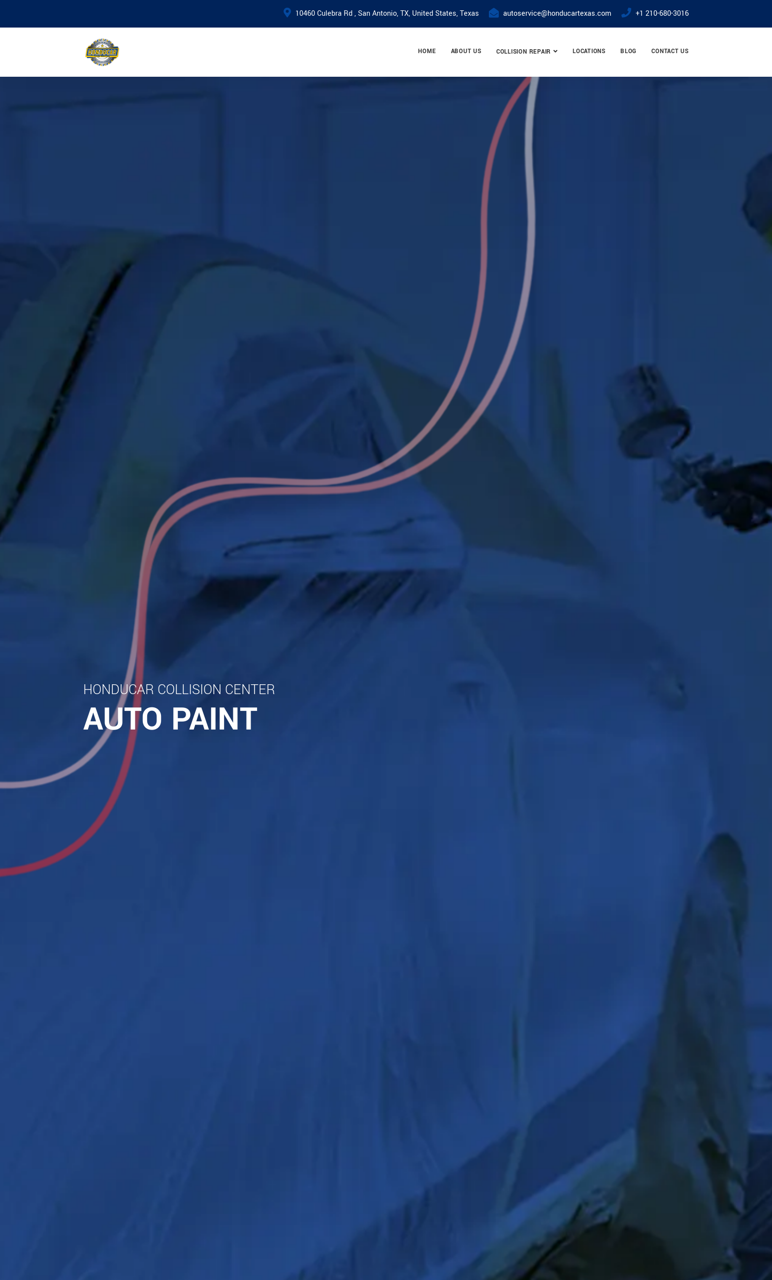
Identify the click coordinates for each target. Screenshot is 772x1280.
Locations (589, 51)
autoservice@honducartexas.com (557, 13)
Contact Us (670, 51)
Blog (628, 51)
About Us (466, 51)
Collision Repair (523, 52)
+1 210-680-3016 (662, 13)
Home (427, 51)
